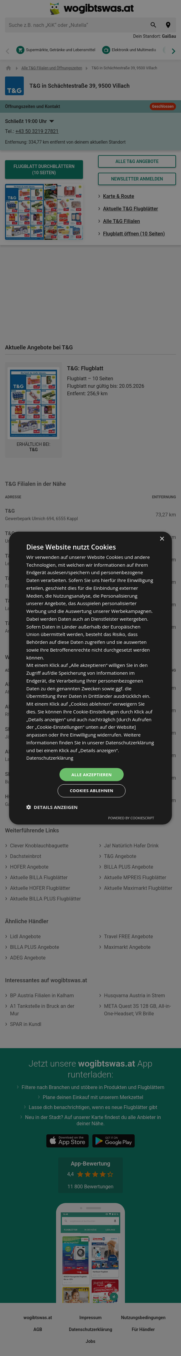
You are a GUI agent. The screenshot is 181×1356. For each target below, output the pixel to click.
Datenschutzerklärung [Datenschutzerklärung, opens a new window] (50, 757)
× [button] (161, 538)
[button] (52, 807)
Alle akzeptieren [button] (91, 774)
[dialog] (90, 678)
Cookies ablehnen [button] (92, 791)
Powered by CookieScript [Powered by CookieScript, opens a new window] (131, 818)
